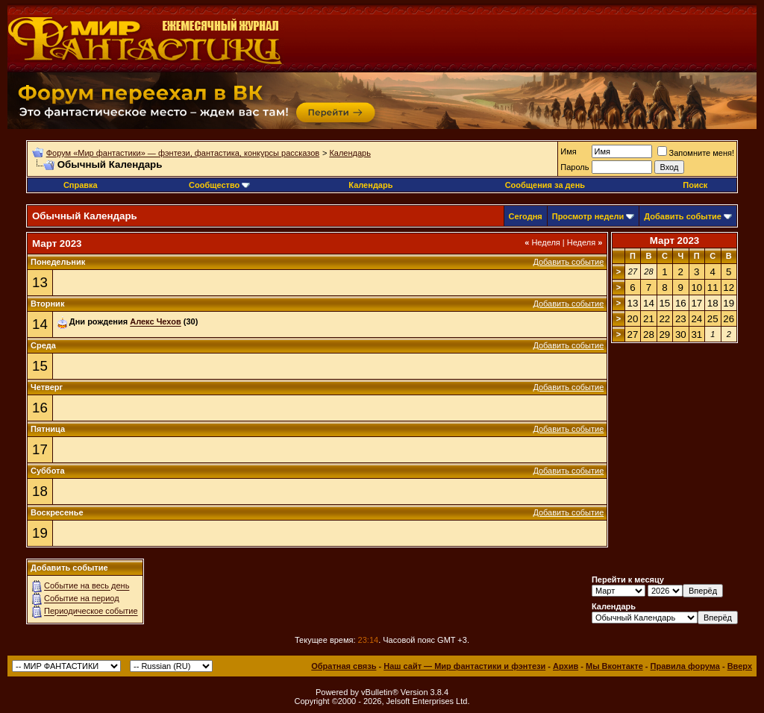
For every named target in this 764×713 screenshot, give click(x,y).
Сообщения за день (545, 184)
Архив (565, 666)
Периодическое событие (91, 611)
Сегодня (525, 216)
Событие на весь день (86, 586)
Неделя (542, 242)
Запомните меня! (695, 152)
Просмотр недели (588, 216)
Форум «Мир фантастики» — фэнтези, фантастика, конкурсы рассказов (182, 152)
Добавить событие (682, 216)
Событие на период (81, 598)
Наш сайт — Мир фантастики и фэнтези (464, 666)
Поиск (695, 184)
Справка (80, 184)
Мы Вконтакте (614, 666)
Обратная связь (343, 666)
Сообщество (219, 184)
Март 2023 (675, 240)
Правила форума (685, 666)
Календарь (350, 152)
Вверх (739, 666)
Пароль (574, 167)
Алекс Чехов (155, 322)
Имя (568, 151)
